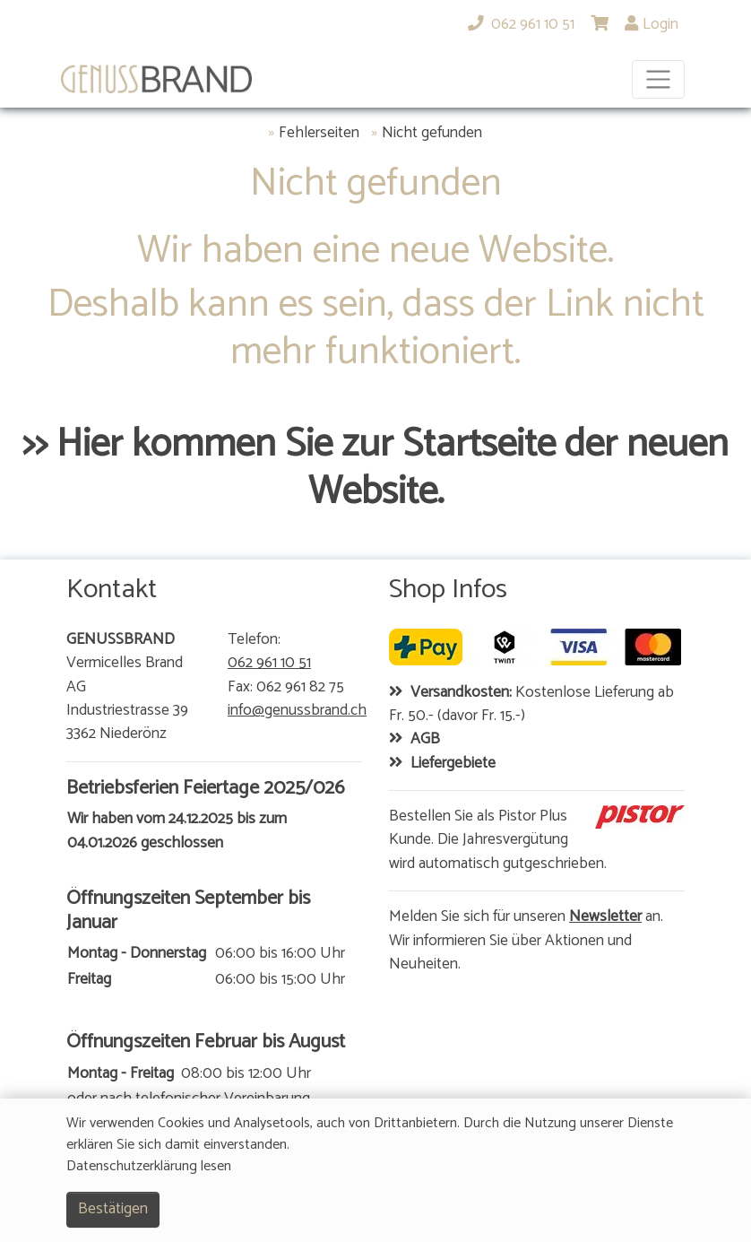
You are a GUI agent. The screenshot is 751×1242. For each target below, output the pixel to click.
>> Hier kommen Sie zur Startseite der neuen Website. (375, 469)
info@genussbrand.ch (297, 711)
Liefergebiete (453, 764)
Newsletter (605, 917)
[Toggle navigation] (658, 79)
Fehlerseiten (319, 133)
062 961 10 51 (269, 663)
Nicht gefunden (432, 133)
